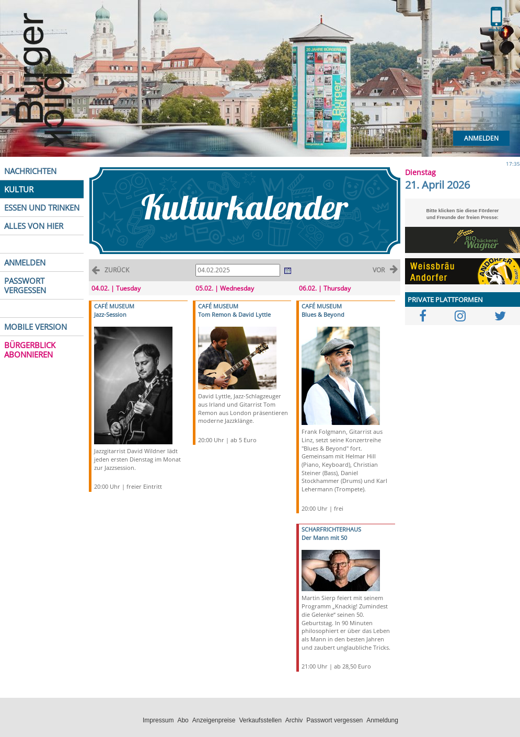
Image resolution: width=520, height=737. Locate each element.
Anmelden (481, 138)
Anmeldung (382, 720)
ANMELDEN (24, 262)
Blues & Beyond (323, 314)
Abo (182, 720)
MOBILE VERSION (35, 326)
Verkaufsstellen (260, 720)
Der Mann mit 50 (324, 538)
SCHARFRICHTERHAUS (331, 529)
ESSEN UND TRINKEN (41, 207)
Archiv (294, 720)
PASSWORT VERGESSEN (25, 285)
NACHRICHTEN (30, 171)
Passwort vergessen (334, 720)
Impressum (158, 720)
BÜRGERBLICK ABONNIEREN (29, 350)
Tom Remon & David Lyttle (234, 314)
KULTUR (18, 189)
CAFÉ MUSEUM (114, 306)
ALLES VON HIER (33, 226)
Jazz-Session (110, 314)
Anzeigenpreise (214, 720)
